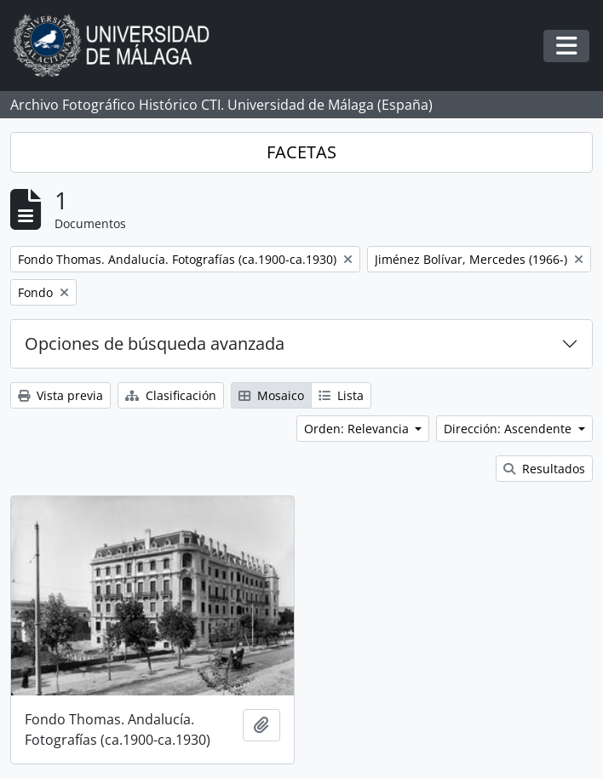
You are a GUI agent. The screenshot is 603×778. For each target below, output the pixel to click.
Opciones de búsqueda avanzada (154, 343)
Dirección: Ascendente (509, 428)
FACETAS (301, 151)
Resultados (544, 469)
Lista (341, 395)
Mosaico (271, 395)
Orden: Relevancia (358, 428)
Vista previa (60, 395)
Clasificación (170, 395)
